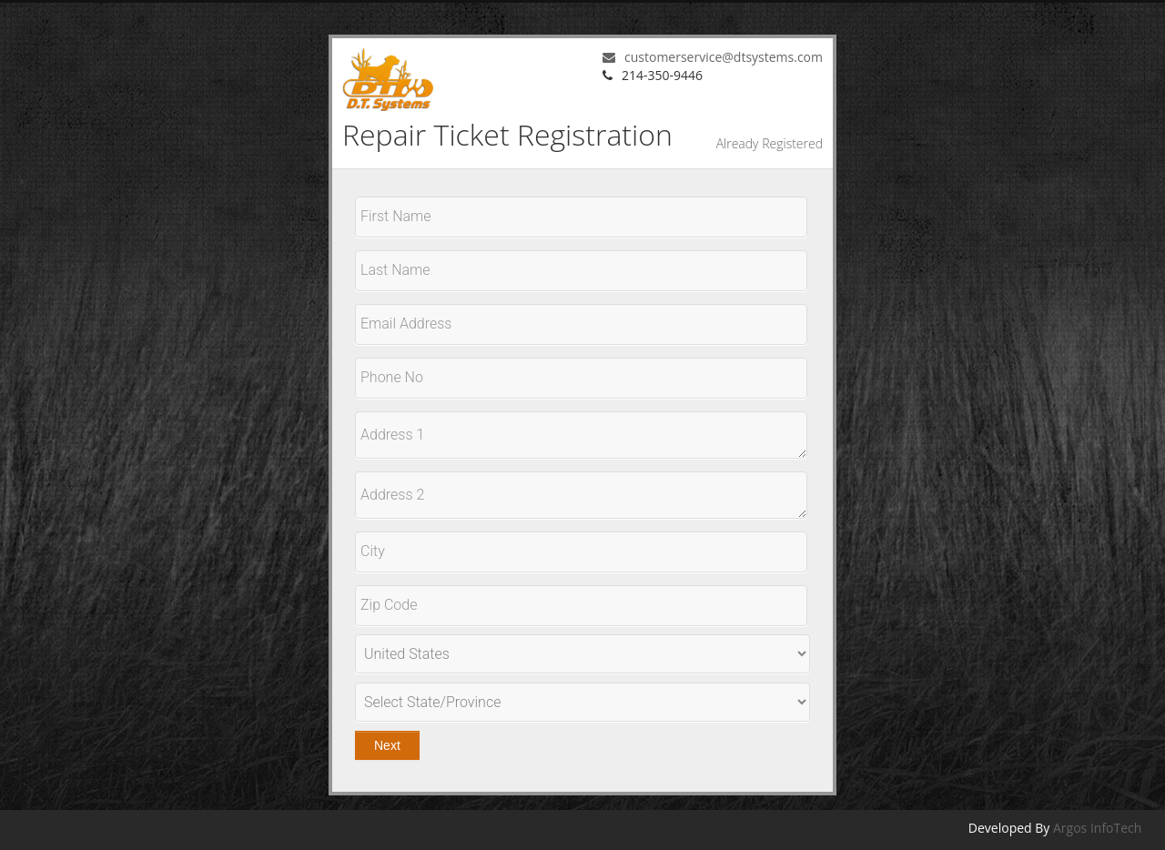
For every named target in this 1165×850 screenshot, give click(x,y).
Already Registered (769, 143)
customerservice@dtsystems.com (713, 57)
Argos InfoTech (1097, 827)
